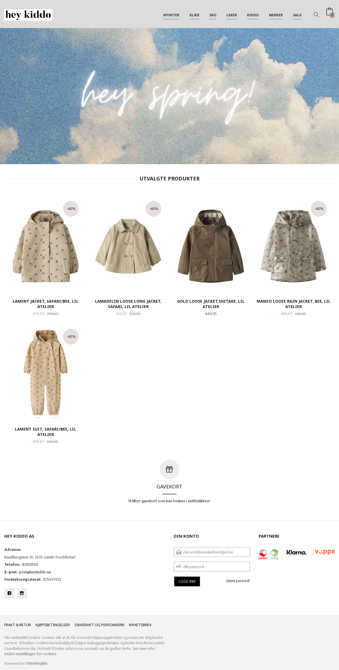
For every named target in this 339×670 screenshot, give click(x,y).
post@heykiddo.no (35, 572)
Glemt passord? (238, 581)
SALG (297, 13)
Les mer (140, 648)
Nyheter (171, 13)
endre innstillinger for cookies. (30, 654)
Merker (276, 13)
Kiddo (253, 13)
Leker (232, 13)
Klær (194, 13)
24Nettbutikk (37, 663)
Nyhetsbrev (140, 624)
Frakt (9, 624)
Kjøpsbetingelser (53, 624)
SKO (212, 13)
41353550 (30, 564)
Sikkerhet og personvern (99, 624)
